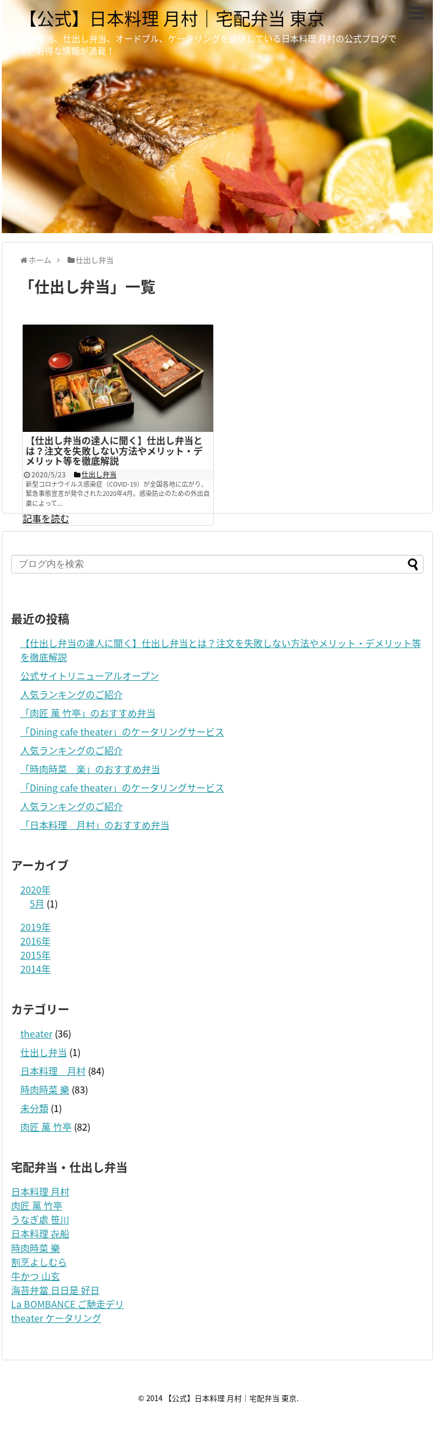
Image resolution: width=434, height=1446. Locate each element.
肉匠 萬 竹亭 (46, 1127)
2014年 (35, 969)
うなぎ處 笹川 (40, 1219)
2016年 (35, 941)
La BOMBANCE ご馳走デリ (67, 1304)
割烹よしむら (39, 1262)
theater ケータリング (56, 1318)
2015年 (35, 955)
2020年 (35, 889)
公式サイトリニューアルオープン (89, 675)
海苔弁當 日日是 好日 (55, 1290)
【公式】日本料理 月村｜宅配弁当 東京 (171, 18)
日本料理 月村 (53, 1071)
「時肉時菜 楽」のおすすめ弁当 (90, 769)
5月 (37, 903)
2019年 (35, 927)
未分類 (34, 1108)
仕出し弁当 (43, 1052)
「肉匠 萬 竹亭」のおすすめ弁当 (88, 713)
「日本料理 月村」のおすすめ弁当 (95, 825)
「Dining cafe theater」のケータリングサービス (122, 731)
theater (36, 1033)
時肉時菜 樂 (44, 1089)
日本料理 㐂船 (40, 1233)
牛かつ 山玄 (35, 1276)
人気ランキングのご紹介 (71, 694)
